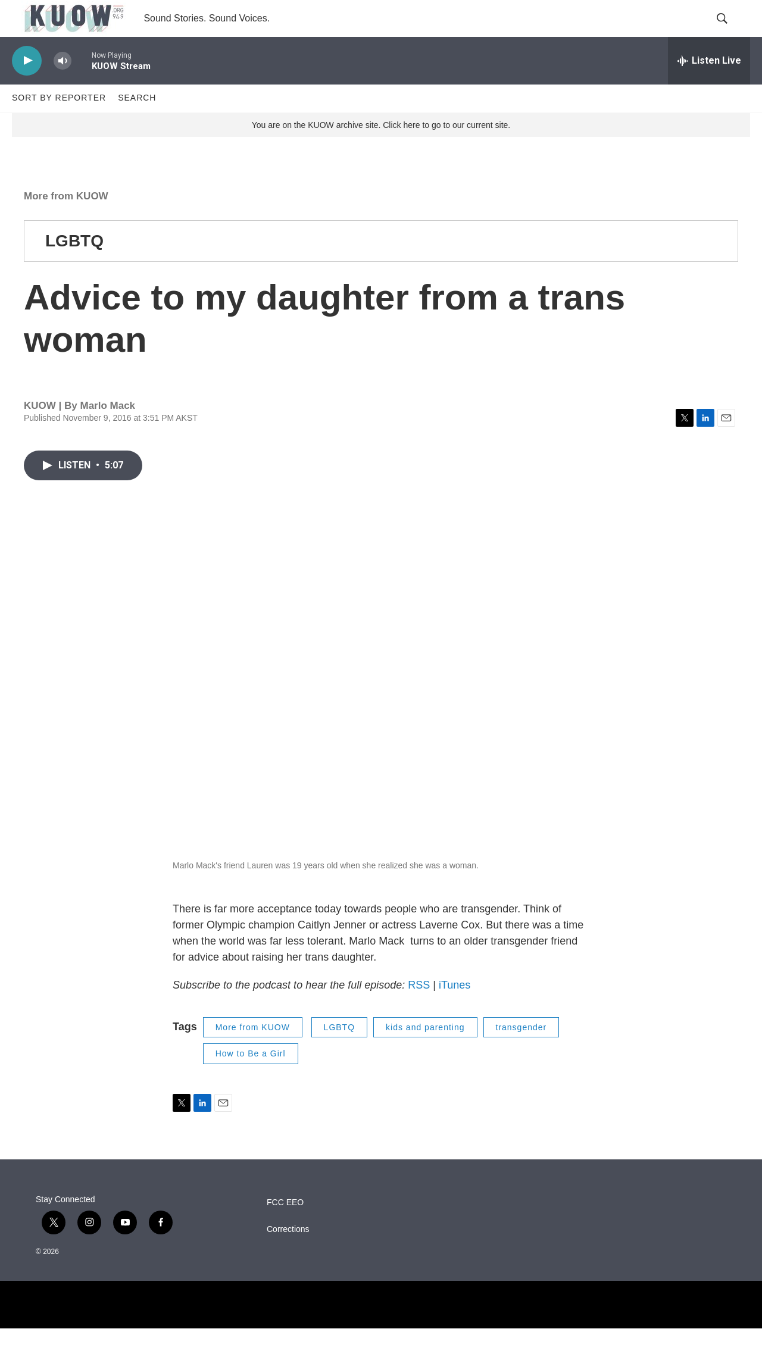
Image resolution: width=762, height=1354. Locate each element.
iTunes (454, 1011)
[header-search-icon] (731, 31)
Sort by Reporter (59, 124)
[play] (26, 86)
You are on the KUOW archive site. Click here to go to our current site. (381, 150)
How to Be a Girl (251, 1079)
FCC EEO (285, 1228)
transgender (521, 1053)
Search (137, 124)
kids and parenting (425, 1053)
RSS (419, 1011)
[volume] (62, 86)
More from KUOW (66, 221)
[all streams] (709, 86)
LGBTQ (74, 266)
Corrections (288, 1254)
